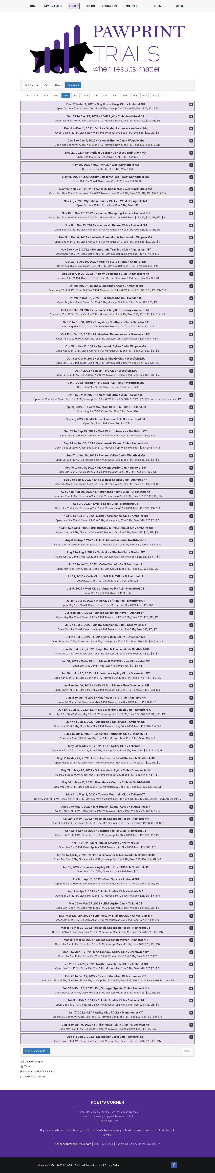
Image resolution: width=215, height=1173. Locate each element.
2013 (154, 96)
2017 (115, 96)
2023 (56, 96)
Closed (58, 85)
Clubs (90, 6)
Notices (132, 6)
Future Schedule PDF (36, 1051)
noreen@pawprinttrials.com (73, 1144)
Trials (74, 6)
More (181, 6)
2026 (26, 96)
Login (157, 6)
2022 (65, 96)
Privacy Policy (112, 1165)
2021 (75, 96)
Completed (73, 85)
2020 (85, 96)
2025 (36, 96)
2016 (125, 96)
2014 (144, 96)
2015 (134, 96)
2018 (105, 96)
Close (187, 1051)
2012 (164, 96)
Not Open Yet (32, 85)
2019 (95, 96)
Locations (110, 6)
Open (47, 85)
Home (33, 6)
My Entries (52, 6)
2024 (46, 96)
